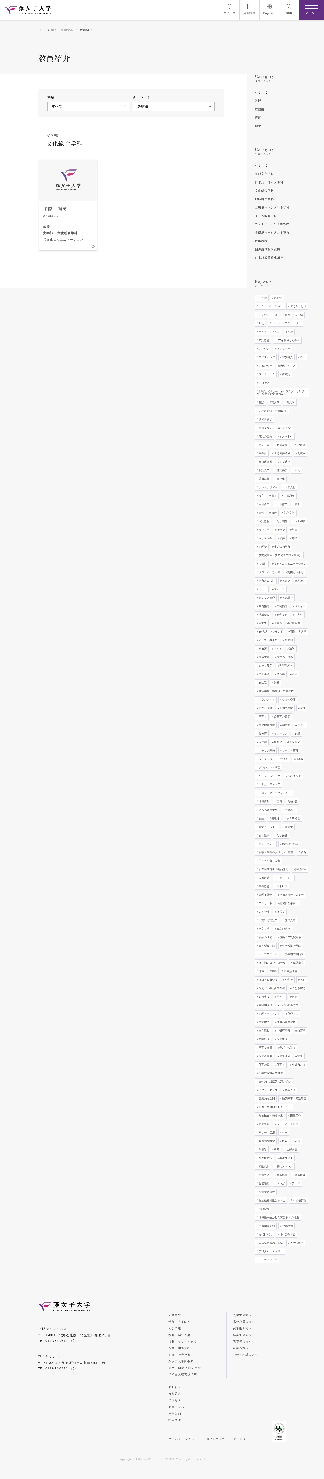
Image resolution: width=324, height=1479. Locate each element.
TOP (41, 30)
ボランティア (266, 699)
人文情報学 (296, 1242)
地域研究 (263, 614)
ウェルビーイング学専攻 (272, 224)
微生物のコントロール (272, 962)
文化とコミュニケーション (289, 563)
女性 (302, 708)
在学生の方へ (242, 1328)
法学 (291, 648)
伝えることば (297, 306)
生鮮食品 (291, 1149)
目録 (284, 1141)
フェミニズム (266, 374)
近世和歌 (299, 521)
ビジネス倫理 (266, 597)
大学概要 (174, 1315)
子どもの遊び (287, 1047)
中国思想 (289, 495)
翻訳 (261, 402)
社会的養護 (277, 988)
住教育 (262, 733)
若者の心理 (288, 699)
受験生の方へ (242, 1315)
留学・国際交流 (179, 1348)
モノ (302, 357)
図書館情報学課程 (267, 249)
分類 (297, 1141)
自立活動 (263, 1030)
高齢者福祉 (294, 775)
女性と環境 (265, 708)
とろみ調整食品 (268, 809)
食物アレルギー (268, 826)
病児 (300, 1056)
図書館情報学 (266, 1141)
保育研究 (281, 1039)
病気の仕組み (289, 843)
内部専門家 (283, 1030)
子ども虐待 (298, 988)
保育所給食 (293, 818)
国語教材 (263, 521)
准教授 (259, 109)
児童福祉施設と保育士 (272, 1200)
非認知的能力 (281, 546)
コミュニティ (266, 843)
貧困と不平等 (295, 572)
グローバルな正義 (269, 572)
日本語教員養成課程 (269, 257)
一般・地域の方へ (245, 1354)
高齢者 (292, 801)
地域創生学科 (264, 199)
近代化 (280, 478)
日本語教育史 (287, 1234)
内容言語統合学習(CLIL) (273, 410)
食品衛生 (298, 962)
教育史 (285, 580)
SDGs (299, 759)
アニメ (295, 1183)
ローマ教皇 (265, 665)
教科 (302, 979)
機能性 (274, 818)
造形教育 (263, 1124)
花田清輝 (263, 478)
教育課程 (287, 597)
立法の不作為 (284, 657)
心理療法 (292, 1013)
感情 (294, 538)
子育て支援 (265, 1047)
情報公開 (174, 1413)
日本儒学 (281, 504)
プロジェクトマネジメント (274, 792)
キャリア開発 (266, 750)
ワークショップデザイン (273, 759)
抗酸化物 (263, 1166)
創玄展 (301, 453)
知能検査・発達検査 (270, 1115)
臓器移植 (281, 1174)
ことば (262, 297)
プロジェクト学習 (269, 767)
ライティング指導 (287, 1124)
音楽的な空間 (266, 1098)
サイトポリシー (243, 1439)
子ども (280, 996)
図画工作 (295, 1115)
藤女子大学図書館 (181, 1361)
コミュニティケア (269, 784)
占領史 (301, 580)
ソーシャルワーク (269, 775)
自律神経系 (265, 1005)
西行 (273, 512)
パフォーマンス (268, 1090)
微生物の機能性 (294, 954)
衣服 (297, 733)
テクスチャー (284, 877)
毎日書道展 (265, 461)
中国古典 (263, 504)
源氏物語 (281, 470)
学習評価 (287, 1225)
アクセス (174, 1400)
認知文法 (289, 920)
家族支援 (263, 996)
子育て (262, 716)
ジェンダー (265, 365)
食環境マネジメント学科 (272, 207)
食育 (303, 852)
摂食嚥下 (289, 809)
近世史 (262, 623)
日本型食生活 (266, 945)
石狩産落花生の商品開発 (273, 869)
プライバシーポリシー (183, 1439)
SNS (284, 1132)
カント (262, 589)
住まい (301, 725)
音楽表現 (289, 1090)
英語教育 (263, 340)
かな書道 (299, 444)
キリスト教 (265, 538)
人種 (290, 331)
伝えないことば (268, 314)
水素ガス (263, 1174)
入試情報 (174, 1328)
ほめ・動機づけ (268, 979)
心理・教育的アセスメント (274, 1107)
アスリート (265, 903)
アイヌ (277, 648)
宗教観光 (287, 357)
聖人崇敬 (263, 674)
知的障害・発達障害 (293, 1098)
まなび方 (263, 348)
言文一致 (263, 444)
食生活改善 (290, 971)
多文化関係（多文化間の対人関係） (280, 555)
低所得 (280, 674)
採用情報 (174, 1420)
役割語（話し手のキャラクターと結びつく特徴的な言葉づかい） (280, 392)
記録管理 (294, 623)
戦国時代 (281, 444)
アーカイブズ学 (268, 1259)
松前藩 (262, 648)
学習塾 (285, 725)
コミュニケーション (270, 306)
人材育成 (294, 742)
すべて (263, 92)
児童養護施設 (266, 1191)
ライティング (266, 357)
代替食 (288, 826)
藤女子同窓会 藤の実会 (184, 1368)
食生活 (262, 682)
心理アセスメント (269, 1013)
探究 (261, 988)
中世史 (298, 614)
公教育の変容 (281, 716)
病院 (276, 1149)
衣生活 (262, 742)
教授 (258, 100)
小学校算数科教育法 (270, 1073)
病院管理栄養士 (288, 903)
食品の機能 (265, 937)
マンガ (280, 1183)
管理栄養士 (265, 894)
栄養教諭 (263, 877)
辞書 (282, 538)
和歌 (297, 504)
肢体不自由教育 (285, 1022)
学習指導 (263, 606)
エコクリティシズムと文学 (274, 427)
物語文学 (263, 470)
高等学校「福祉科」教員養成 (276, 691)
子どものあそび (288, 1005)
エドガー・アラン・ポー (285, 323)
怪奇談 (280, 529)
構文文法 (263, 928)
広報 (279, 801)
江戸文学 (263, 529)
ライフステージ (268, 954)
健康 (294, 996)
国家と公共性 (266, 580)
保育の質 (263, 1064)
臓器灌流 (263, 1183)
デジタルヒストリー (270, 1251)
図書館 (277, 623)
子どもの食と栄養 (269, 860)
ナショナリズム (268, 487)
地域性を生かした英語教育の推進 (278, 1217)
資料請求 (174, 1394)
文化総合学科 (264, 190)
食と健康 (263, 835)
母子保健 (281, 835)
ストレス (281, 886)
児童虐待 (263, 1022)
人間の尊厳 (286, 708)
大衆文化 (289, 487)
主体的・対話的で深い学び (274, 1081)
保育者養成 (265, 1056)
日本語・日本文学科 (269, 182)
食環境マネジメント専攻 (272, 232)
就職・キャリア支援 (182, 1341)
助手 (258, 125)
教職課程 (261, 240)
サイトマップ (215, 1439)
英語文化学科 (264, 173)
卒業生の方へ (242, 1335)
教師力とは (298, 1064)
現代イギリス (287, 365)
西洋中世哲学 (298, 631)
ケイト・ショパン (269, 331)
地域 (261, 971)
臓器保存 (299, 1174)
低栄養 (280, 911)
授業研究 (263, 1039)
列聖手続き (286, 665)
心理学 (262, 546)
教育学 (301, 1030)
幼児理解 (284, 1056)
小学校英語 (299, 1200)
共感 (300, 314)
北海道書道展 (281, 453)
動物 (261, 323)
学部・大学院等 (62, 30)
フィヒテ (279, 589)
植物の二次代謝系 (290, 937)
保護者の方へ (242, 1341)
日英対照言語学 (268, 920)
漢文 (273, 495)
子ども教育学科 (266, 215)
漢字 (261, 495)
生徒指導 (281, 606)
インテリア (280, 733)
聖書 (294, 529)
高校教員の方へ (244, 1322)
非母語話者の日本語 (270, 1242)
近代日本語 (265, 1234)
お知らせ (174, 1387)
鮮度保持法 (265, 1158)
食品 (261, 818)
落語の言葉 (265, 436)
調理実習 (300, 869)
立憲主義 (263, 657)
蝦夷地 (288, 640)
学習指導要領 (266, 1225)
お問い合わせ (177, 1407)
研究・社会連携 (179, 1354)
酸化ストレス (284, 1166)
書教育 (262, 453)
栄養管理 (263, 911)
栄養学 (262, 1149)
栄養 (276, 682)
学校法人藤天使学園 (182, 1374)
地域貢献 (263, 801)
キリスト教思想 (268, 640)
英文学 (274, 402)
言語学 (277, 297)
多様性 (262, 563)
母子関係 (281, 521)
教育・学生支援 (179, 1335)
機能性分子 (286, 1158)
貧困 (287, 314)
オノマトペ (286, 436)
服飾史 (277, 742)
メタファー (283, 348)
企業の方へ (241, 1348)
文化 (297, 470)
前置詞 (285, 374)
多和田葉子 (265, 419)
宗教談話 (263, 382)
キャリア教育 (289, 750)
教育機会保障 (266, 725)
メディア (299, 606)
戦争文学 (289, 512)
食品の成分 (283, 928)
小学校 (288, 979)
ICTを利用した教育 (288, 340)
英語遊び (263, 1208)
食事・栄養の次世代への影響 (276, 852)
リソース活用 (266, 1132)
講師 (258, 117)
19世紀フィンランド (270, 631)
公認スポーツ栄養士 (291, 894)
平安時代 (284, 461)
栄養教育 (263, 886)
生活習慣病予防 (291, 945)
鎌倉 (261, 512)
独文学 (290, 402)
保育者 (280, 1064)
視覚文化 (281, 614)
